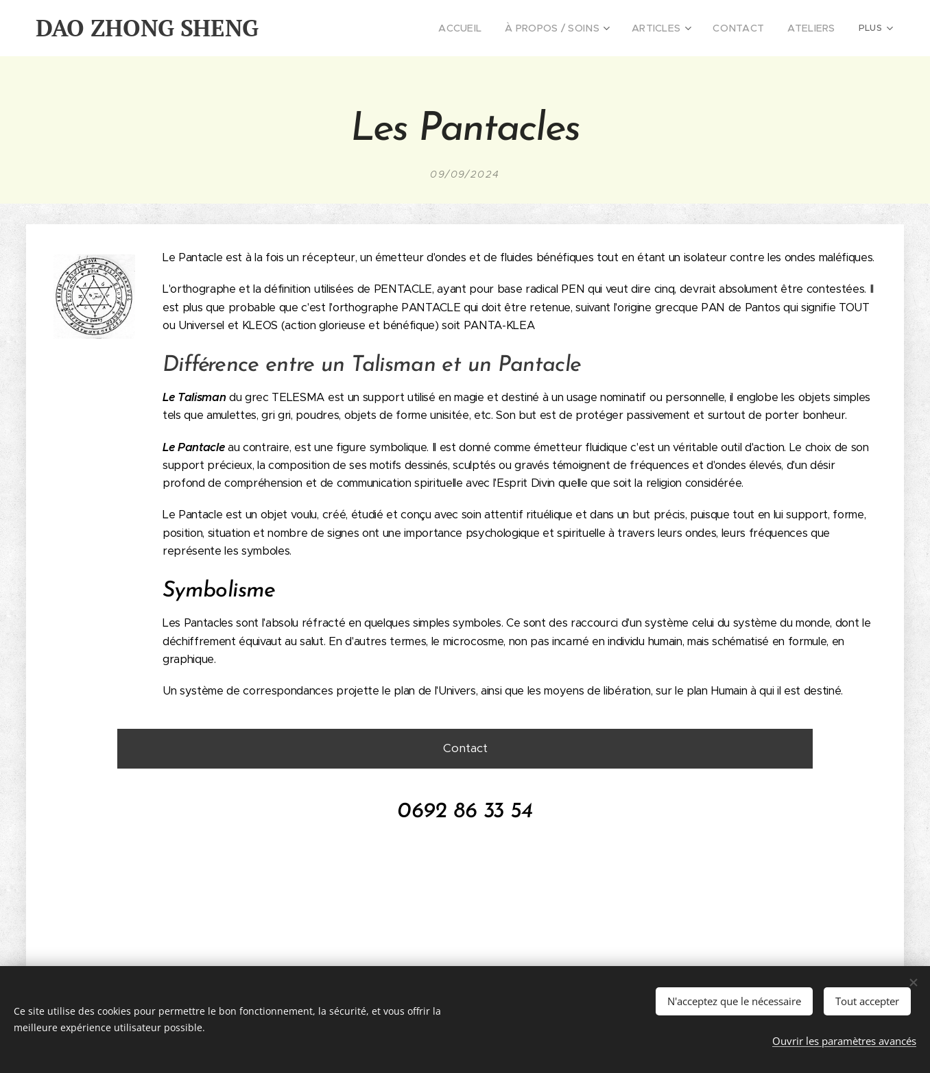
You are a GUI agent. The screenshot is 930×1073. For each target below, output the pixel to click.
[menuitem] (362, 28)
